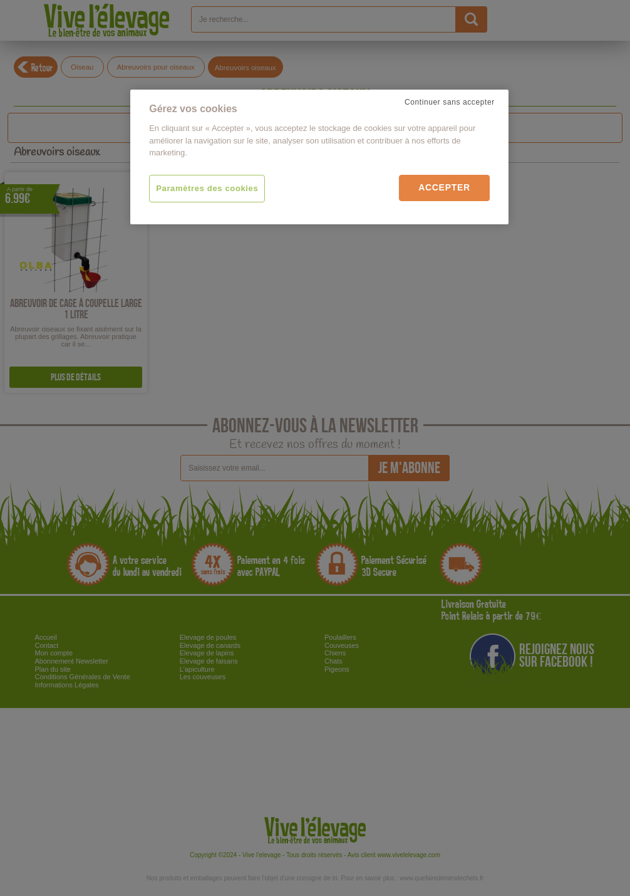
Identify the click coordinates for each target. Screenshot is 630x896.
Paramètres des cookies (207, 188)
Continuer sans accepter (450, 102)
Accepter (444, 187)
